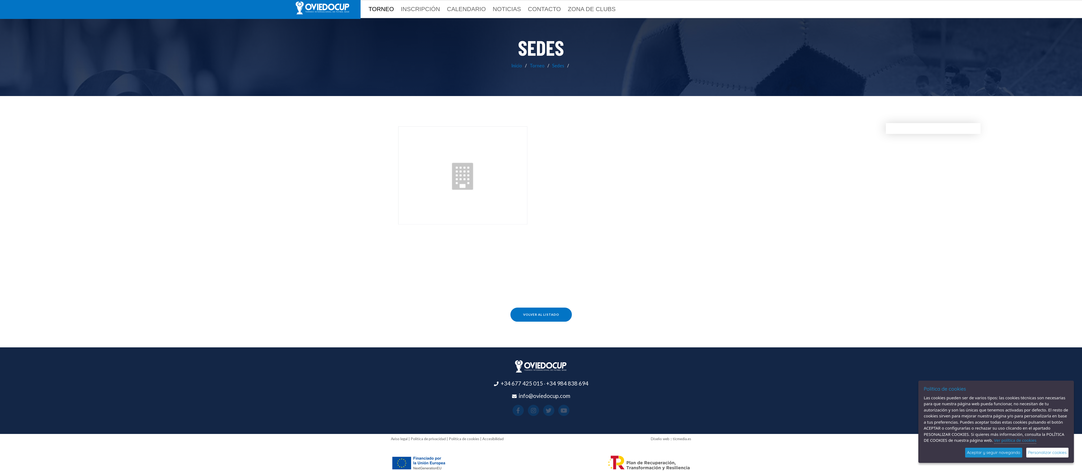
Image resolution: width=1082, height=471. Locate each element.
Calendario (466, 9)
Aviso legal (399, 439)
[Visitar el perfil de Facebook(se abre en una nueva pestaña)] (529, 410)
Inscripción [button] (420, 9)
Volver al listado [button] (541, 314)
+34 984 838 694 (567, 383)
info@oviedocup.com (544, 396)
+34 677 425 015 (522, 383)
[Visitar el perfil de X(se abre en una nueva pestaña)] (545, 410)
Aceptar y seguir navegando (993, 452)
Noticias (507, 9)
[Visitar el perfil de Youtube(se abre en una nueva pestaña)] (552, 410)
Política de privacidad (428, 439)
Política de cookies (464, 439)
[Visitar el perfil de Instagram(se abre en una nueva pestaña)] (537, 410)
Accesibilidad (493, 439)
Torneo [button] (381, 9)
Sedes (558, 65)
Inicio (516, 65)
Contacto (544, 9)
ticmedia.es (682, 439)
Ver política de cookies (1015, 440)
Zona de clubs (592, 9)
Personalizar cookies (1047, 452)
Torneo (537, 65)
